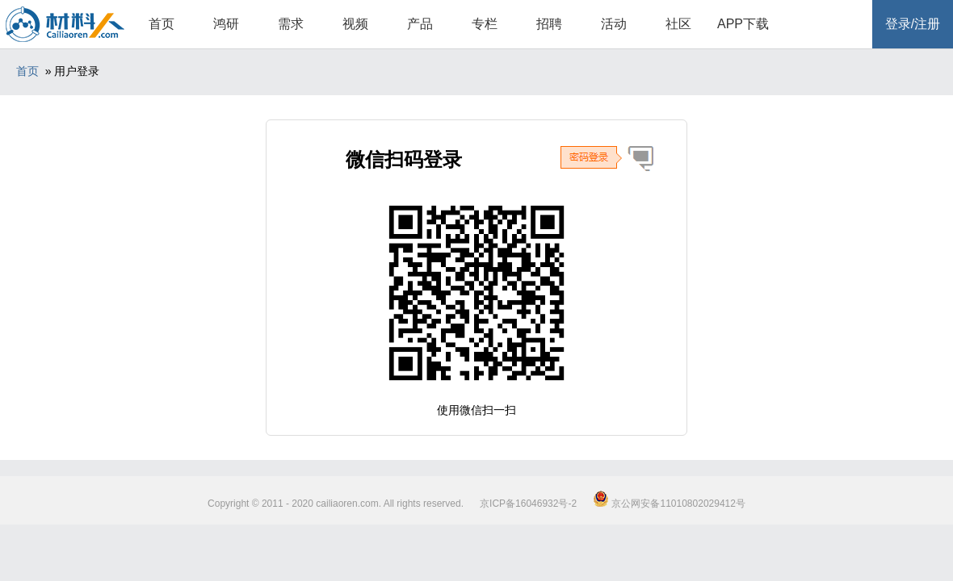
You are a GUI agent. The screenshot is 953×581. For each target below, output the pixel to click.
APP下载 (743, 24)
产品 (420, 24)
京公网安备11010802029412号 (669, 503)
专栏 (484, 24)
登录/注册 (912, 24)
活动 (614, 24)
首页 (161, 24)
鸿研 (226, 24)
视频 (355, 24)
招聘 (549, 24)
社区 (678, 24)
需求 (291, 24)
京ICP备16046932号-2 (528, 503)
